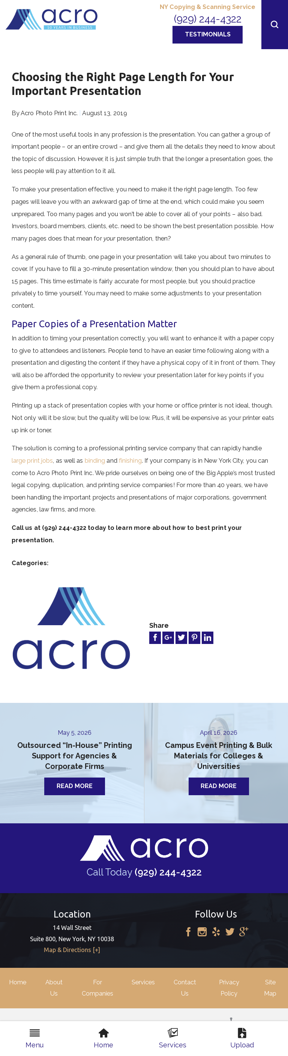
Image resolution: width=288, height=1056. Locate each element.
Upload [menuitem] (242, 1038)
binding (95, 460)
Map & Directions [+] (72, 949)
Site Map (270, 988)
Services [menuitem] (172, 1038)
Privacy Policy (229, 988)
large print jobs (32, 460)
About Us (54, 988)
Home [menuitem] (103, 1038)
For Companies (97, 988)
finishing (130, 460)
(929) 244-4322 (208, 19)
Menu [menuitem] (35, 1038)
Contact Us (185, 988)
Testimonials (208, 34)
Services (143, 982)
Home (17, 982)
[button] (274, 24)
